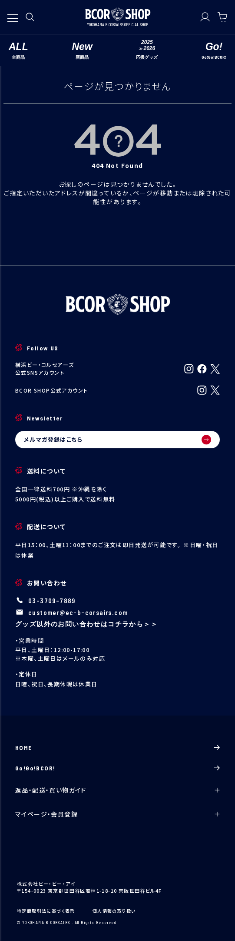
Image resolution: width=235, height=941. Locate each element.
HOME (117, 747)
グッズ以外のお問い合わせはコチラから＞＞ (86, 624)
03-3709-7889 (52, 601)
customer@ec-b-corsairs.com (78, 612)
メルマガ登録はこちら (117, 439)
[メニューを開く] (13, 14)
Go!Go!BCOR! (117, 768)
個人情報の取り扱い (114, 910)
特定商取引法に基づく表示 (46, 910)
